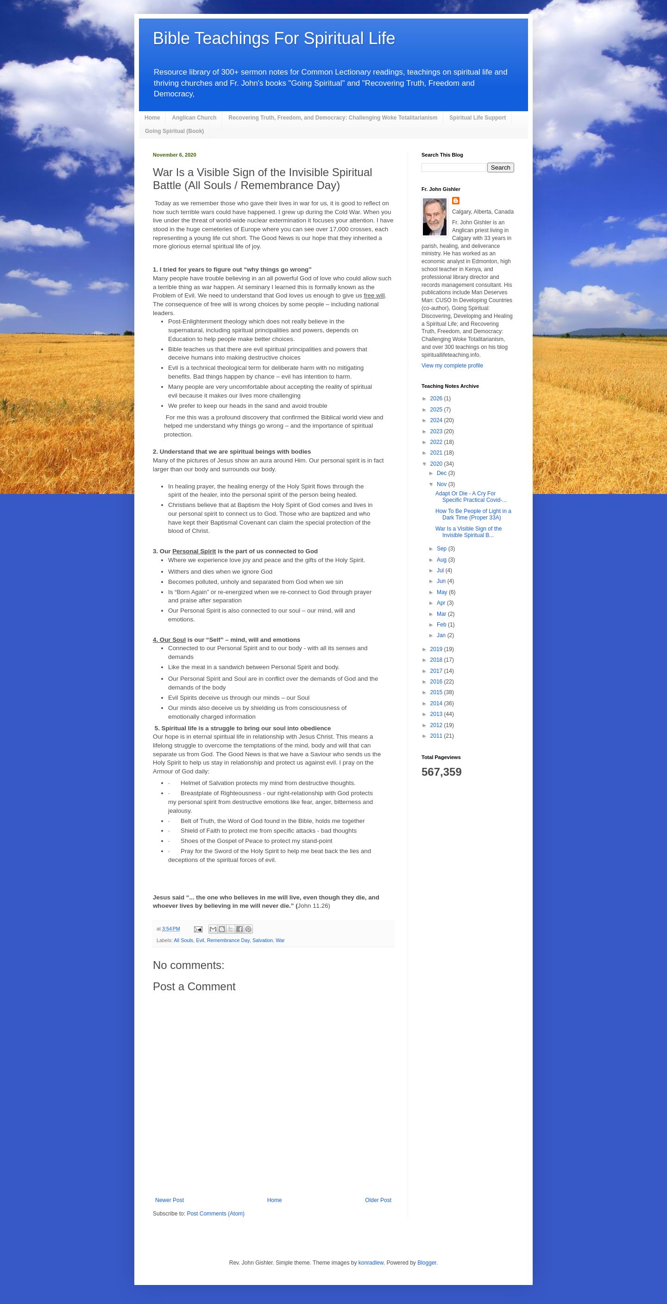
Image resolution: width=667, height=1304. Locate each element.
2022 (437, 442)
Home (152, 117)
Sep (442, 548)
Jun (442, 581)
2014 (437, 703)
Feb (442, 624)
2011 (437, 736)
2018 (437, 660)
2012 (437, 725)
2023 (437, 431)
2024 (437, 420)
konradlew (371, 1263)
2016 (437, 681)
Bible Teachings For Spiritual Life (274, 38)
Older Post (378, 1200)
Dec (442, 473)
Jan (442, 635)
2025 (437, 409)
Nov (442, 484)
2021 (437, 452)
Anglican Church (194, 117)
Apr (442, 603)
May (443, 592)
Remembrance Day (228, 940)
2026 (437, 398)
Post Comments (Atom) (216, 1213)
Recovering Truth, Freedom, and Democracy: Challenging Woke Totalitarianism (332, 117)
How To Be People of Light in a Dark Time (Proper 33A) (473, 514)
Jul (441, 570)
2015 (437, 692)
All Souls (183, 940)
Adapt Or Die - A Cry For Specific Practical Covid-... (471, 496)
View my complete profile (452, 365)
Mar (442, 614)
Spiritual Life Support (477, 117)
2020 (437, 464)
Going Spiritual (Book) (174, 131)
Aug (442, 560)
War (280, 940)
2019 (437, 649)
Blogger (426, 1263)
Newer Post (169, 1200)
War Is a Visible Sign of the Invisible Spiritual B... (468, 531)
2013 (437, 714)
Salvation (262, 940)
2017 (437, 671)
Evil (200, 940)
